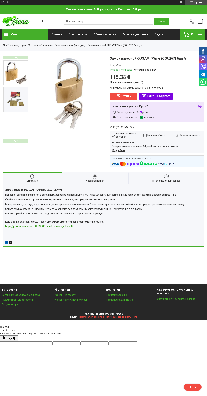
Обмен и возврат (105, 34)
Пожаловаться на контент (91, 317)
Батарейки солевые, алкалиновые (21, 295)
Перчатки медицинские (119, 299)
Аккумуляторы (10, 304)
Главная (56, 34)
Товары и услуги (16, 45)
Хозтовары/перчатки (40, 45)
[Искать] (161, 21)
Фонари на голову (65, 295)
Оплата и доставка (135, 34)
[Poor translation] (12, 338)
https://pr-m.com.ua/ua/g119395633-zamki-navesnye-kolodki (39, 226)
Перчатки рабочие (116, 295)
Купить (126, 96)
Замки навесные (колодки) (70, 45)
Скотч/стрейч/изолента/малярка (176, 299)
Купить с (158, 96)
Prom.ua (119, 314)
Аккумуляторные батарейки (18, 299)
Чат (192, 387)
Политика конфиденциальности (121, 317)
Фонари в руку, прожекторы (71, 299)
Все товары (76, 34)
